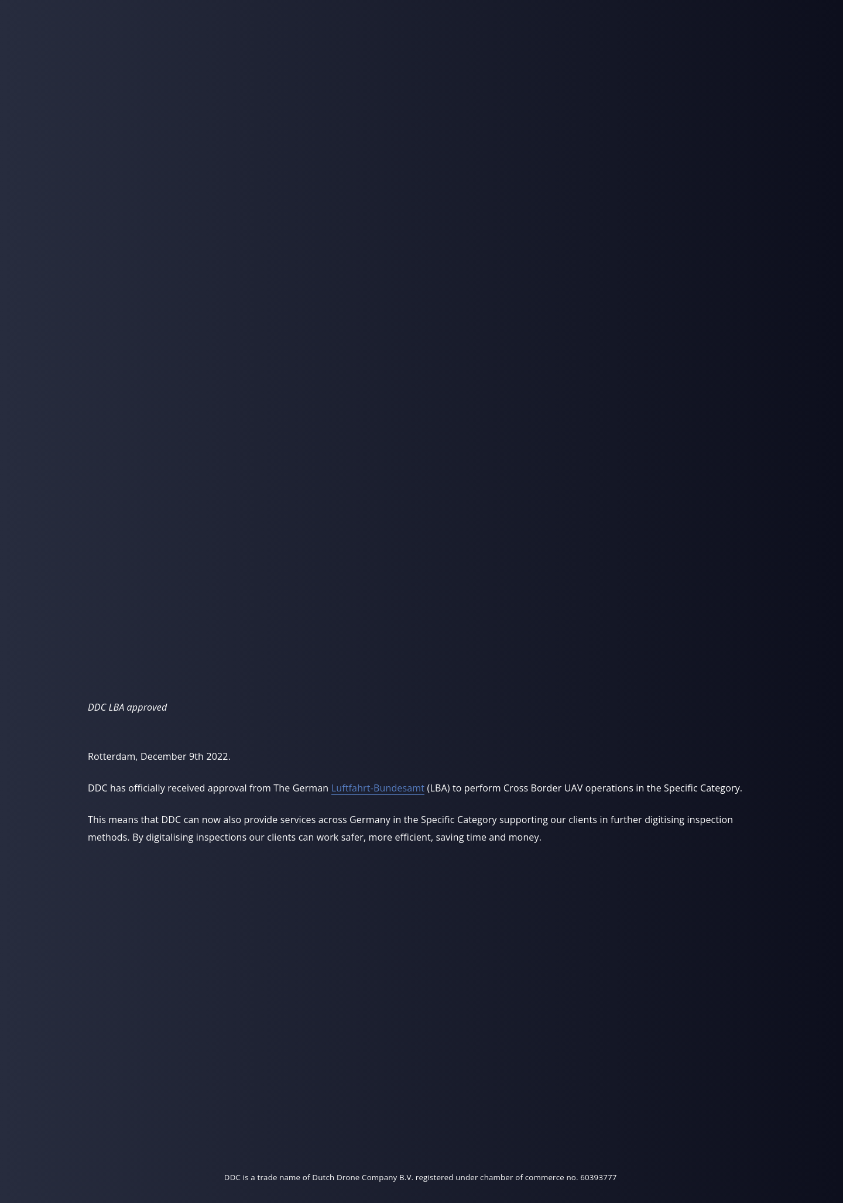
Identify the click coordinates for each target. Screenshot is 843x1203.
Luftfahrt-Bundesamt (378, 788)
